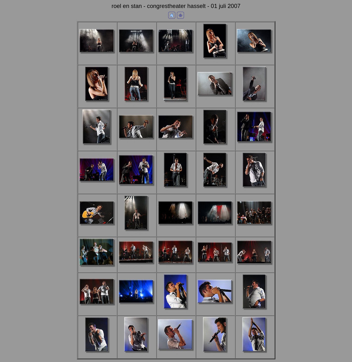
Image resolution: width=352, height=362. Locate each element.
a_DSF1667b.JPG (176, 56)
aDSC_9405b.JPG (215, 228)
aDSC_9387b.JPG (255, 190)
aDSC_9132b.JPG (255, 56)
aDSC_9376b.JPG (176, 190)
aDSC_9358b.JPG (255, 145)
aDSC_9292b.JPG (136, 142)
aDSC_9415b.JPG (97, 269)
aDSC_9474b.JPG (136, 306)
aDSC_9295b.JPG (176, 142)
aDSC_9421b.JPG (136, 267)
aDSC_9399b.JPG (97, 228)
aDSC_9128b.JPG (215, 61)
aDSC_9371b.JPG (136, 188)
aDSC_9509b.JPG (255, 312)
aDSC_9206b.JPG (215, 99)
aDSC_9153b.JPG (136, 104)
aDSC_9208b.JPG (255, 104)
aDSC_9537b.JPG (215, 355)
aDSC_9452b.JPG (255, 267)
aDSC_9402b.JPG (176, 228)
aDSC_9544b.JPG (255, 355)
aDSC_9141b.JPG (97, 104)
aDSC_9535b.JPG (176, 353)
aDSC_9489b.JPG (176, 312)
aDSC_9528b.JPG (136, 355)
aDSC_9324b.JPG (215, 147)
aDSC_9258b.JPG (97, 147)
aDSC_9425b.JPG (176, 267)
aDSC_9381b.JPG (215, 190)
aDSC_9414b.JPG (255, 228)
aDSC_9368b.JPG (97, 185)
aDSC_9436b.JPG (215, 266)
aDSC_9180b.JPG (176, 104)
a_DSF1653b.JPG (97, 56)
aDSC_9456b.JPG (97, 308)
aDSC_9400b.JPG (136, 233)
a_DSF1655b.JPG (136, 56)
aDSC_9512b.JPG (97, 355)
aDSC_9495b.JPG (215, 306)
